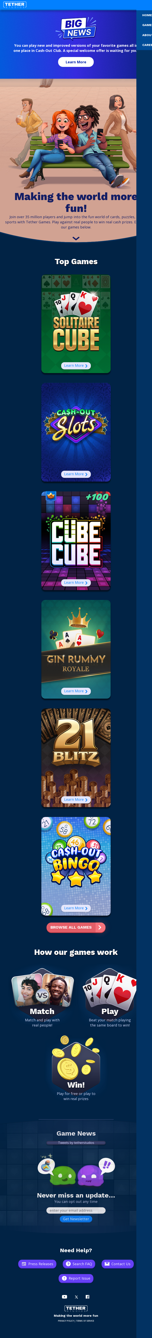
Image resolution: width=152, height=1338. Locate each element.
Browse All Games (71, 927)
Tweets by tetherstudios (76, 1143)
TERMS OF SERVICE (85, 1320)
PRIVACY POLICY (66, 1320)
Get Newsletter (76, 1218)
